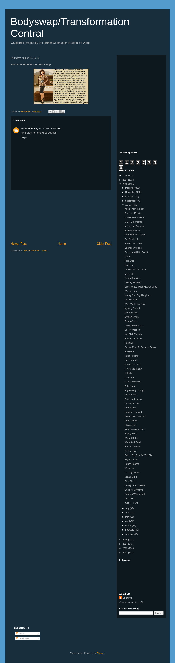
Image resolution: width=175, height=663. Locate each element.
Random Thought (133, 412)
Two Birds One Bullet (135, 234)
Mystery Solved (132, 308)
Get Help (129, 273)
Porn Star (129, 261)
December (130, 188)
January (129, 534)
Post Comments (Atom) (35, 250)
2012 (125, 552)
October (129, 196)
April (127, 521)
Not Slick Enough (133, 334)
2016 (125, 184)
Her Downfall (131, 360)
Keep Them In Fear (134, 209)
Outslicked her (132, 403)
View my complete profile (131, 602)
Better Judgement (133, 399)
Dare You (129, 377)
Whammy (129, 468)
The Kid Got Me (132, 364)
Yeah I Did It (131, 477)
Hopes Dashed (132, 464)
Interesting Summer (134, 226)
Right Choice (131, 459)
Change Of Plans (133, 248)
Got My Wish (131, 299)
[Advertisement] (61, 216)
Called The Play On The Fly (138, 455)
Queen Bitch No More (135, 269)
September (131, 201)
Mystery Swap (132, 317)
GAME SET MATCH (134, 217)
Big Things (130, 265)
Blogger (100, 653)
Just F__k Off (131, 503)
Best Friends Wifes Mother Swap (141, 286)
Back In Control (132, 446)
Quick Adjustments (134, 490)
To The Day (130, 451)
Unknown (128, 597)
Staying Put (130, 425)
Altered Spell (131, 312)
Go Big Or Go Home (135, 485)
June (128, 512)
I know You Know (133, 368)
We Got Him (131, 291)
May (127, 516)
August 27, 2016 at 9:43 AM (47, 128)
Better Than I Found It (135, 416)
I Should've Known (134, 325)
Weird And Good (133, 442)
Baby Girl (129, 351)
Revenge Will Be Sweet (136, 252)
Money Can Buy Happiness (138, 295)
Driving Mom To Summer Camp (140, 347)
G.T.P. (127, 256)
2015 (125, 539)
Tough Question (132, 278)
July (127, 508)
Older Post (104, 243)
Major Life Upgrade (134, 221)
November (130, 192)
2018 (125, 175)
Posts (20, 633)
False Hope (130, 386)
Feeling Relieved (133, 282)
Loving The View (133, 381)
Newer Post (19, 243)
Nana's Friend (131, 356)
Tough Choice (131, 321)
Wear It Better (131, 438)
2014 (125, 544)
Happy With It (131, 433)
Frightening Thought (134, 390)
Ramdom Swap (132, 230)
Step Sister (130, 481)
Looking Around (132, 472)
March (128, 525)
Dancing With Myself (135, 494)
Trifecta (128, 373)
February (130, 529)
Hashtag (129, 343)
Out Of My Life (132, 239)
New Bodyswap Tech (135, 429)
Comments (22, 638)
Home (62, 243)
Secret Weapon (132, 330)
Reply (24, 137)
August (129, 205)
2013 (125, 548)
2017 (125, 180)
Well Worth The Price (135, 304)
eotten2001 (27, 128)
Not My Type (131, 394)
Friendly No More (133, 243)
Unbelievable (131, 420)
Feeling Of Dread (133, 338)
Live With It (130, 407)
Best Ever (129, 498)
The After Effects (133, 213)
